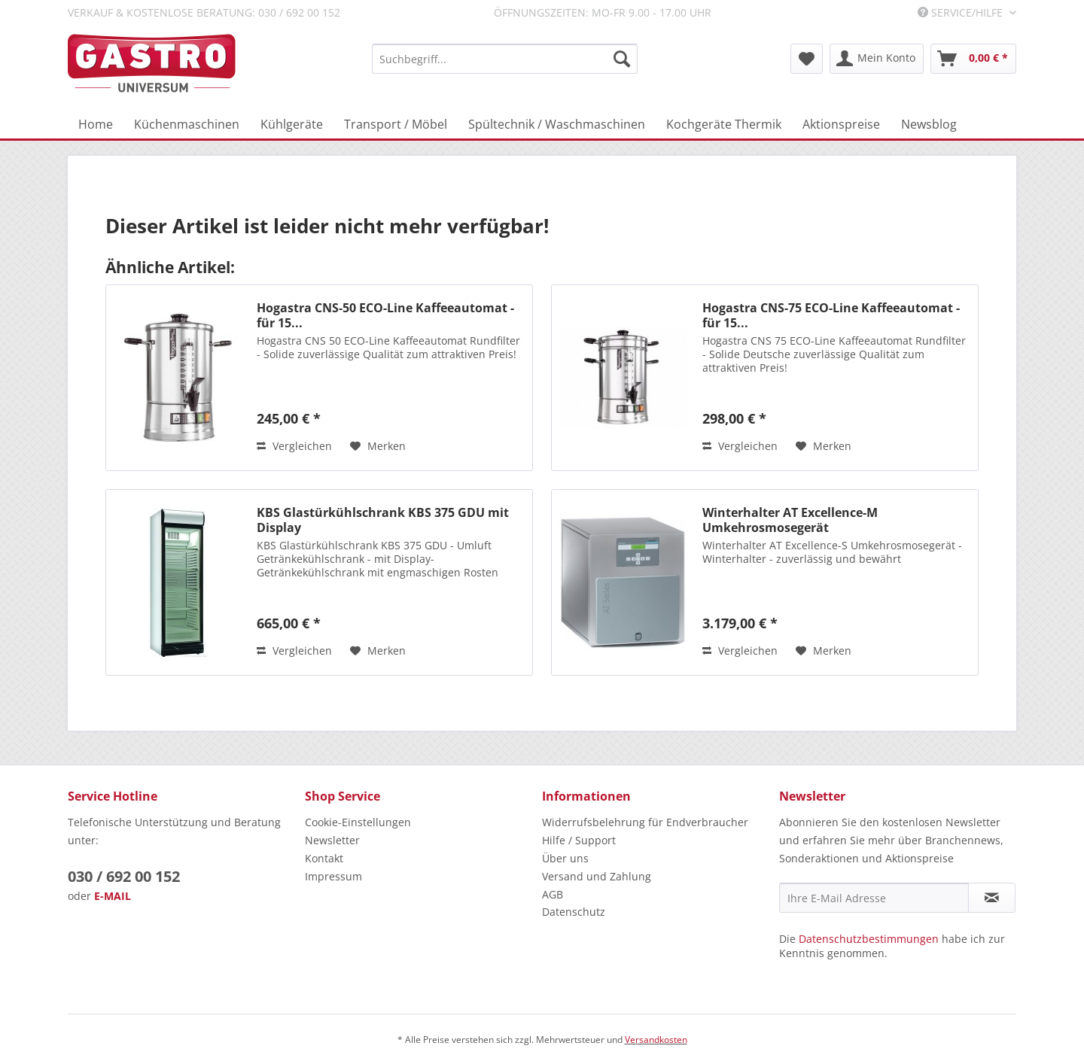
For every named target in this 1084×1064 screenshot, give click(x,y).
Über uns (565, 858)
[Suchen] (622, 59)
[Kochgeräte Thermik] (724, 124)
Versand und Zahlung (596, 876)
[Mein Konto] (877, 59)
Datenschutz (573, 911)
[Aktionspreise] (841, 124)
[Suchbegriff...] (505, 59)
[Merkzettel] (806, 59)
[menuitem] (505, 59)
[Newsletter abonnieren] (991, 898)
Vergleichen (294, 446)
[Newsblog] (929, 124)
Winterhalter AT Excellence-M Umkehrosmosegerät (790, 520)
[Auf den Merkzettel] (378, 446)
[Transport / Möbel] (395, 124)
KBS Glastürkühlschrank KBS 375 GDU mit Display (383, 520)
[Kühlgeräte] (291, 124)
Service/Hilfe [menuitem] (962, 12)
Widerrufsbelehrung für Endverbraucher (645, 822)
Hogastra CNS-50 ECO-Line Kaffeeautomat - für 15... (385, 315)
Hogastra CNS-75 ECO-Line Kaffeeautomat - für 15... (831, 315)
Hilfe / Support (579, 840)
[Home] (95, 124)
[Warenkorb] (973, 59)
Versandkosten (656, 1039)
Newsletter (332, 840)
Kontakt (324, 858)
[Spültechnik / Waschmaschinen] (557, 124)
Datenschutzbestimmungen (869, 939)
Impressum (333, 876)
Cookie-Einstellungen (358, 822)
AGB (552, 894)
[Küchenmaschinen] (186, 124)
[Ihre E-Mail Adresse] (874, 898)
